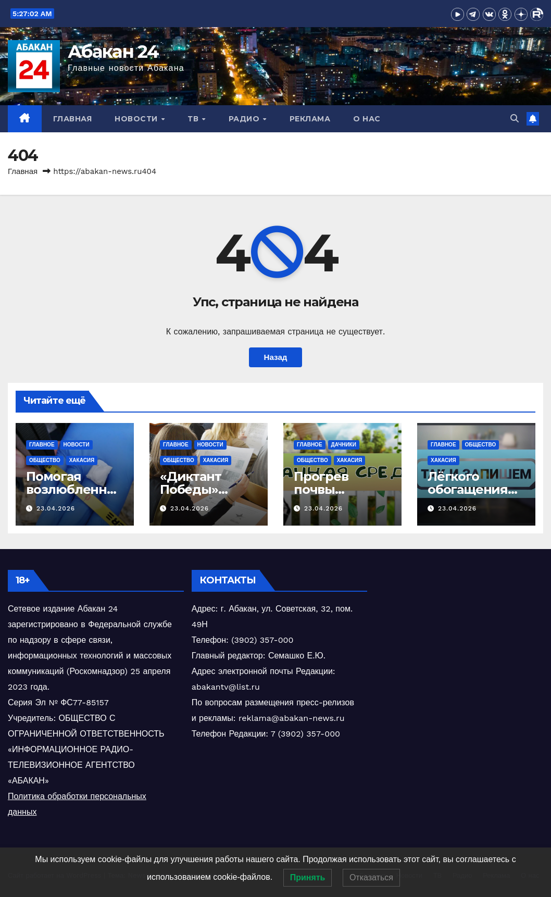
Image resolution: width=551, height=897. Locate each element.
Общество (44, 460)
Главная (72, 118)
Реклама (310, 118)
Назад (275, 357)
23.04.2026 (55, 508)
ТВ (194, 118)
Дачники (343, 444)
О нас (367, 118)
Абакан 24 (113, 52)
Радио (245, 118)
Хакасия (82, 460)
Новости (137, 118)
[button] (514, 118)
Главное (42, 444)
